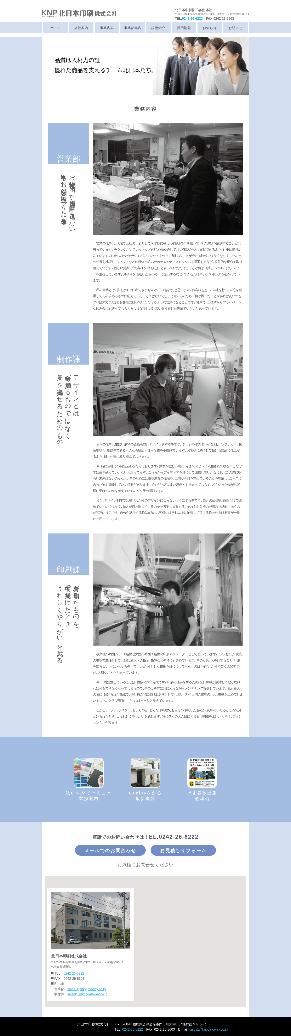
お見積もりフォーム (183, 850)
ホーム (55, 27)
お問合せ (235, 27)
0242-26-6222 (192, 18)
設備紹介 (158, 27)
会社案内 (81, 27)
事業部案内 (133, 27)
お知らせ (210, 27)
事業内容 (107, 27)
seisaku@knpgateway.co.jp (87, 993)
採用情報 (184, 27)
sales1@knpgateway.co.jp (86, 988)
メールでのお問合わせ (110, 850)
